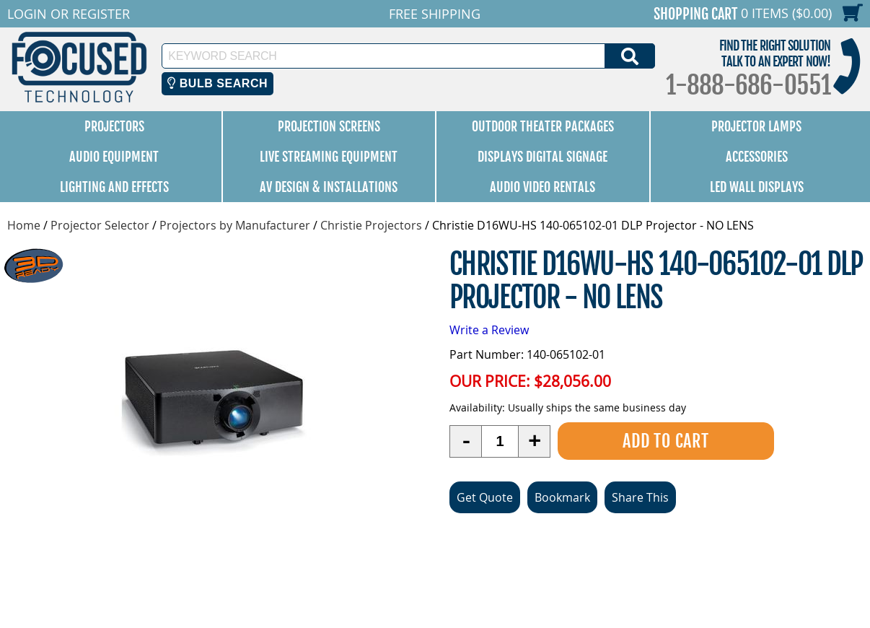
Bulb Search (217, 83)
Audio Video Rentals (542, 187)
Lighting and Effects (114, 187)
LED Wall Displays (757, 187)
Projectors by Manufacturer (234, 225)
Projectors (114, 126)
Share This (640, 497)
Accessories (757, 157)
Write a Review (489, 330)
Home (23, 225)
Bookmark (562, 497)
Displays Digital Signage (542, 157)
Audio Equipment (114, 157)
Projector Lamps (756, 126)
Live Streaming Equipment (328, 157)
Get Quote (485, 497)
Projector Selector (99, 225)
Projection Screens (329, 126)
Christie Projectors (371, 225)
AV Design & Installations (328, 187)
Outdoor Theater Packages (543, 126)
